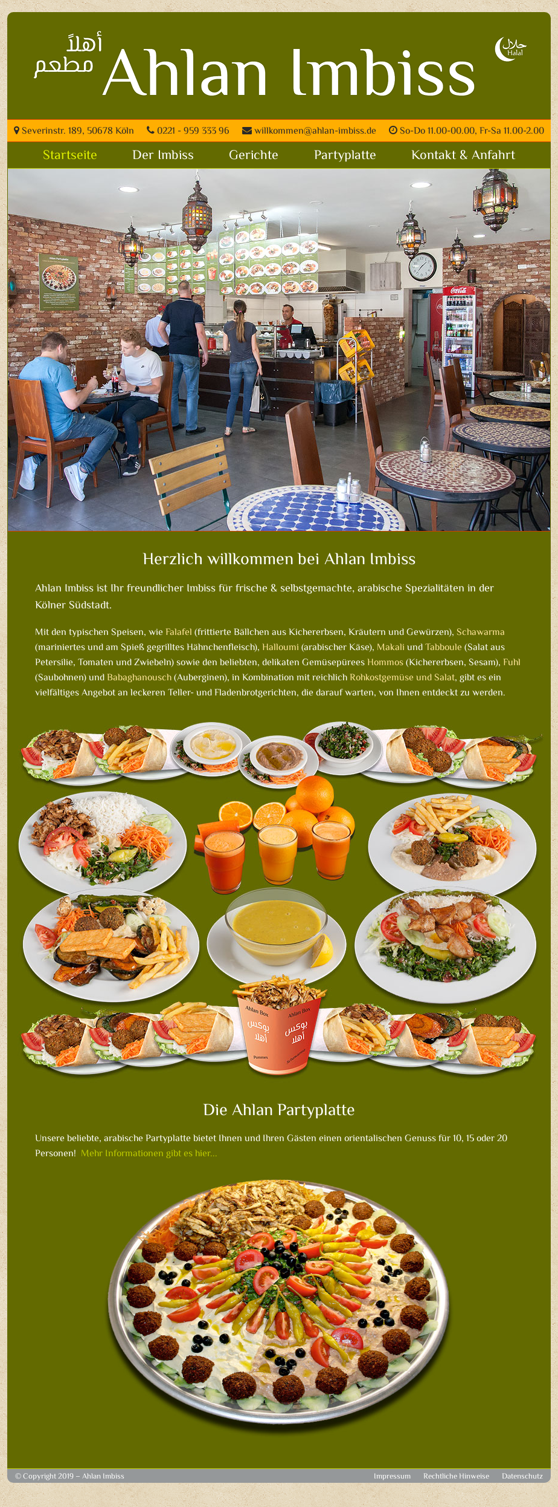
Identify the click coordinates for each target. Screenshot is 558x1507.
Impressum (392, 1477)
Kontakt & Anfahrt (463, 156)
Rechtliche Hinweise (456, 1477)
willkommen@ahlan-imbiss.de (309, 131)
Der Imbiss (163, 156)
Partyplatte (345, 156)
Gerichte (253, 156)
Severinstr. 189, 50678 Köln (74, 131)
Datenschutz (522, 1477)
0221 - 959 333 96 (188, 131)
